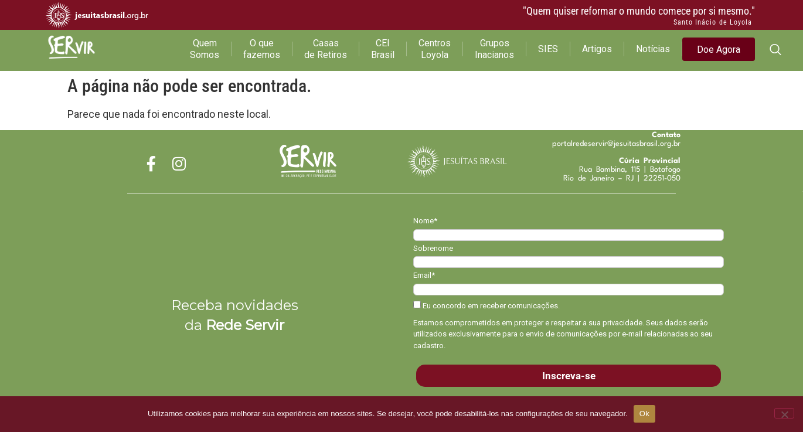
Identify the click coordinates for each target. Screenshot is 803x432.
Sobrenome (433, 248)
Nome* (425, 220)
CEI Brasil (382, 49)
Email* (424, 275)
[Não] (784, 413)
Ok (644, 413)
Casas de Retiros (325, 49)
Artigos (597, 49)
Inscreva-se (569, 376)
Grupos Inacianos (494, 49)
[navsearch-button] (775, 50)
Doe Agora (718, 49)
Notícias (653, 49)
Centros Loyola (434, 49)
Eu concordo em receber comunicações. (486, 305)
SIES (548, 49)
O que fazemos (261, 49)
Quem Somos (204, 49)
